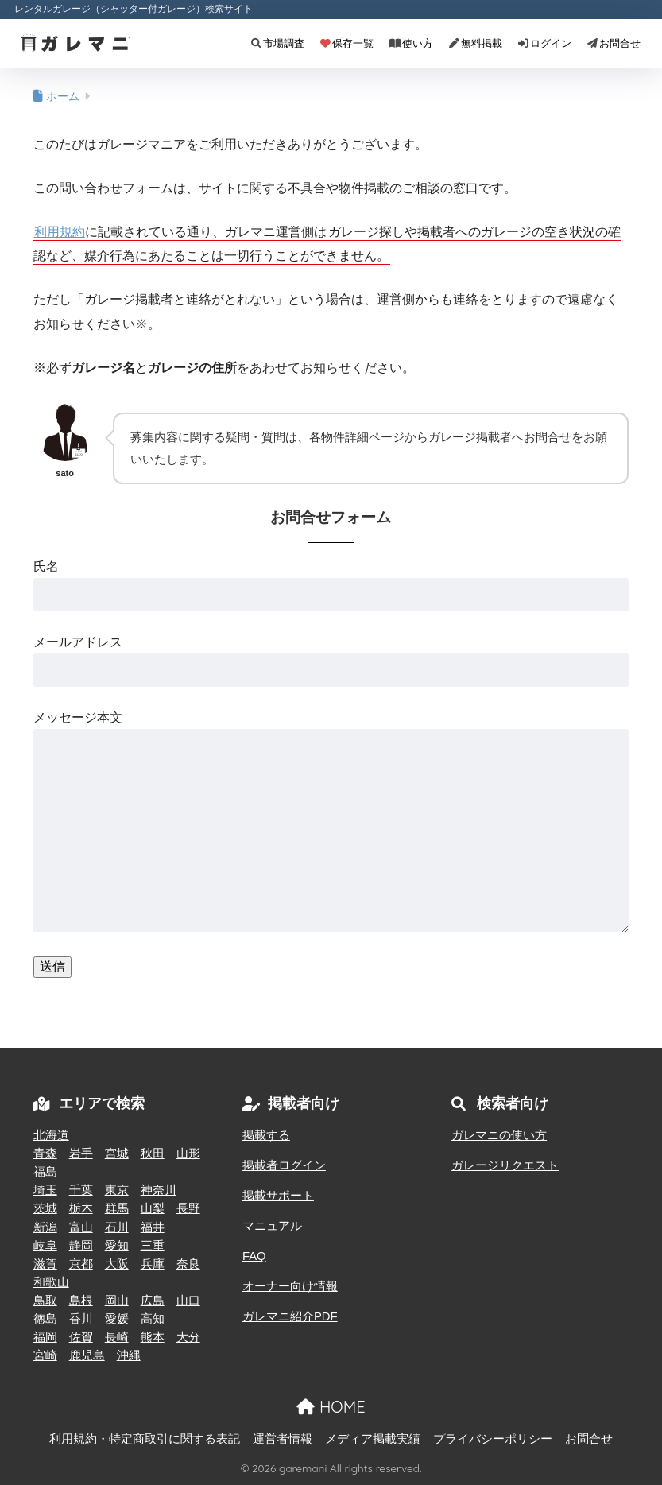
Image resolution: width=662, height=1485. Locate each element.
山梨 (153, 1208)
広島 (153, 1300)
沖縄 (129, 1355)
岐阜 (45, 1245)
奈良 (188, 1264)
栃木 (81, 1208)
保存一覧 (347, 43)
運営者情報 (282, 1439)
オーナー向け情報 (290, 1286)
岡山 (117, 1300)
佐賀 (81, 1337)
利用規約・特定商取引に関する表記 (144, 1439)
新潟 (45, 1227)
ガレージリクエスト (505, 1165)
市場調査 (277, 43)
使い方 (411, 43)
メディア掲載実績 (372, 1439)
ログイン (544, 43)
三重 (153, 1245)
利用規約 (59, 231)
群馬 (117, 1208)
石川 (117, 1227)
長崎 (117, 1337)
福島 (45, 1171)
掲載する (266, 1135)
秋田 (153, 1153)
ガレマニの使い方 (499, 1135)
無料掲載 (475, 43)
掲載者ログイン (284, 1165)
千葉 (81, 1190)
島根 (81, 1300)
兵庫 (153, 1264)
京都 (81, 1264)
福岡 (45, 1337)
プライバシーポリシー (492, 1439)
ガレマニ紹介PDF (290, 1316)
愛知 (117, 1245)
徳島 (45, 1318)
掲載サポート (278, 1195)
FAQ (254, 1256)
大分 (188, 1337)
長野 (188, 1208)
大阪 (117, 1264)
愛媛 (117, 1318)
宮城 (117, 1153)
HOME (330, 1407)
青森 (45, 1153)
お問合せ (614, 43)
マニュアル (272, 1225)
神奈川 (158, 1190)
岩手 (81, 1153)
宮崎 (45, 1355)
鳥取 (45, 1300)
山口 (188, 1300)
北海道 (51, 1135)
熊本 (153, 1337)
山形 (188, 1153)
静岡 (81, 1245)
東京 (117, 1190)
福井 (153, 1227)
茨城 (45, 1208)
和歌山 (51, 1282)
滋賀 (45, 1264)
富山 (81, 1227)
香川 (81, 1318)
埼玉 (45, 1190)
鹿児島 (87, 1355)
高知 (153, 1318)
